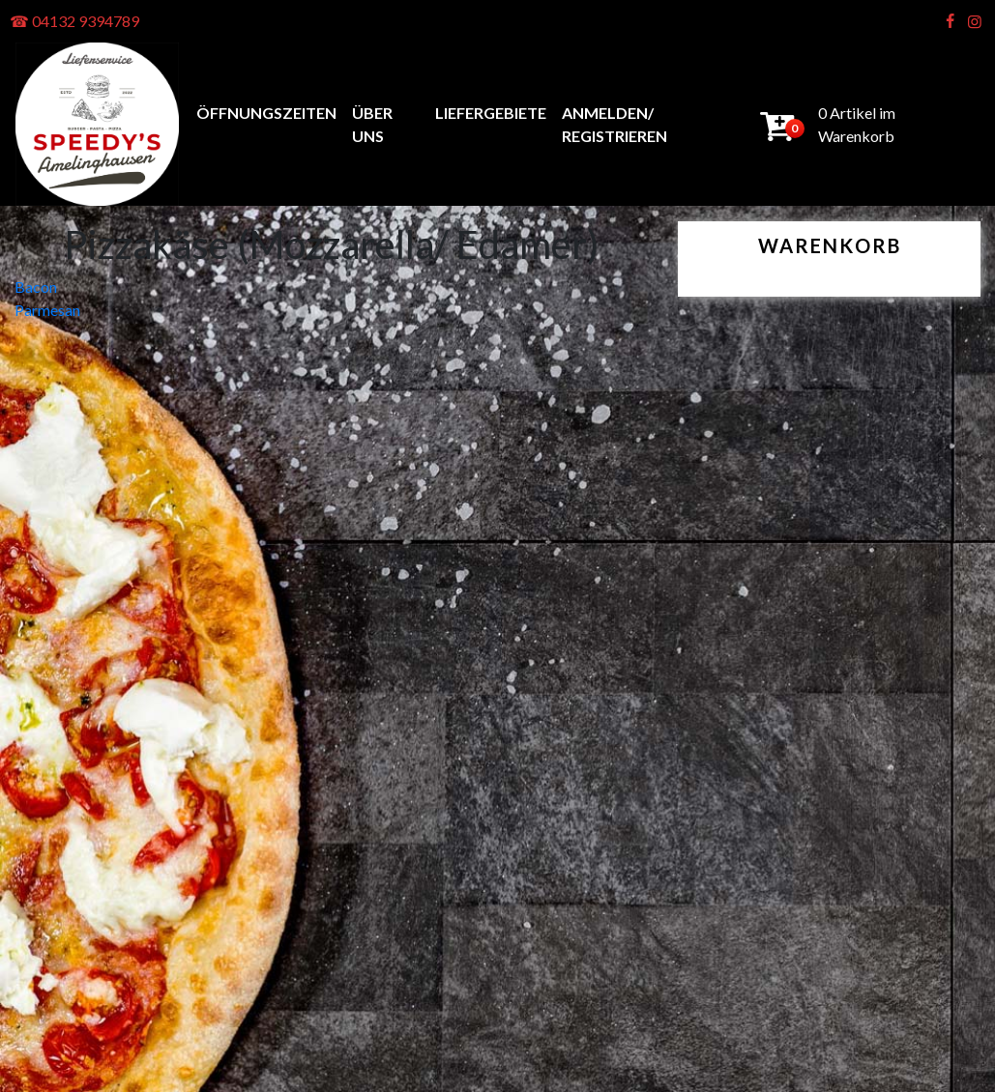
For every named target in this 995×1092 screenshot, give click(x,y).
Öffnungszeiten (266, 112)
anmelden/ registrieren (614, 124)
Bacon (36, 286)
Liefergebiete (490, 112)
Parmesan (47, 310)
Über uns (372, 124)
